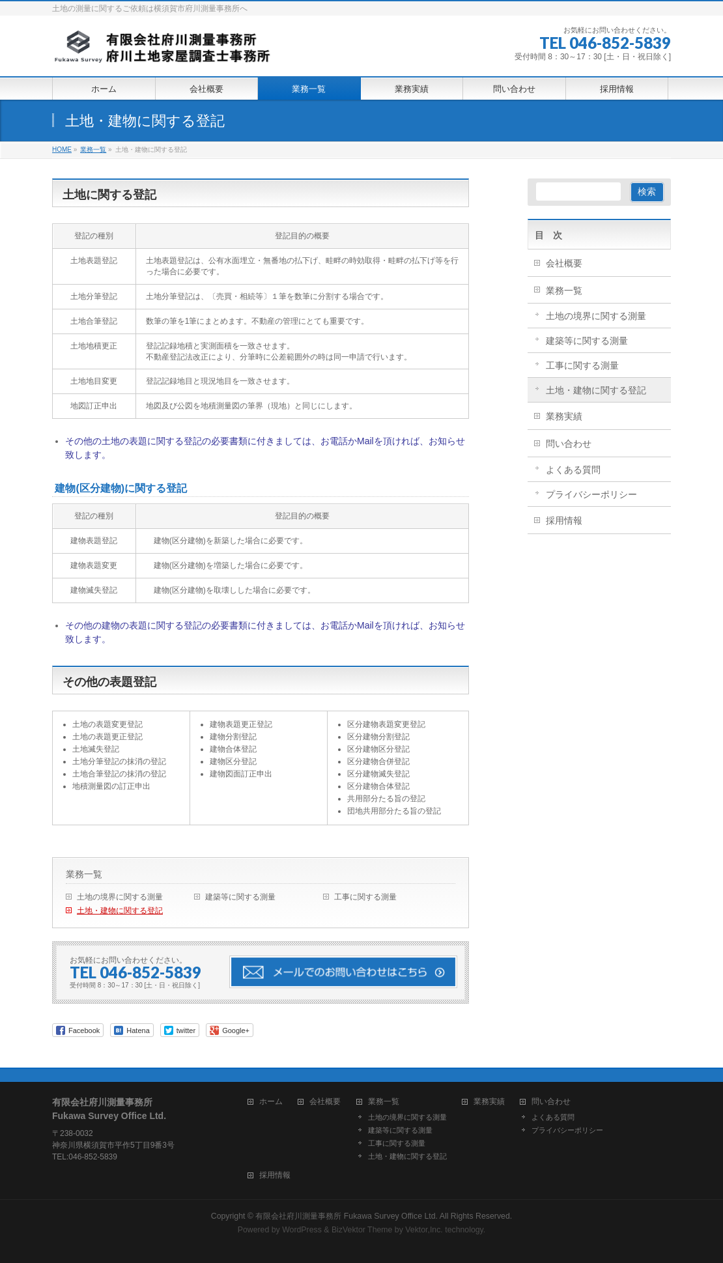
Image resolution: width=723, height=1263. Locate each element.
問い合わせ (568, 443)
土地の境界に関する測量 (120, 896)
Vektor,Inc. (424, 1229)
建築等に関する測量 (240, 896)
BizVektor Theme (362, 1229)
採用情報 (564, 520)
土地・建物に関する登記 (120, 910)
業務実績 (564, 416)
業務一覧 (84, 874)
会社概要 (564, 263)
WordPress (302, 1229)
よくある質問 (573, 469)
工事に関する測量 (365, 896)
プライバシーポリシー (591, 494)
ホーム (271, 1102)
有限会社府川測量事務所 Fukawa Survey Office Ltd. (346, 1216)
